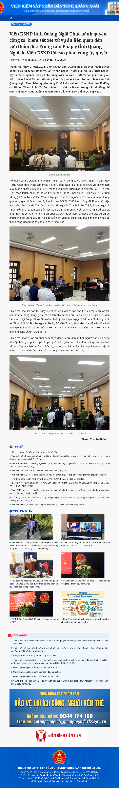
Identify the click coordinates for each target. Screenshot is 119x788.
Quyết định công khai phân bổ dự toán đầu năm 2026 (37, 672)
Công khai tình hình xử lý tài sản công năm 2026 (34, 655)
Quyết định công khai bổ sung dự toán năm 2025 (35, 667)
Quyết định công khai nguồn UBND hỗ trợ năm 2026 (36, 676)
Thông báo (20, 635)
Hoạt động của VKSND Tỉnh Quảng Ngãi (47, 60)
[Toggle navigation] (106, 18)
